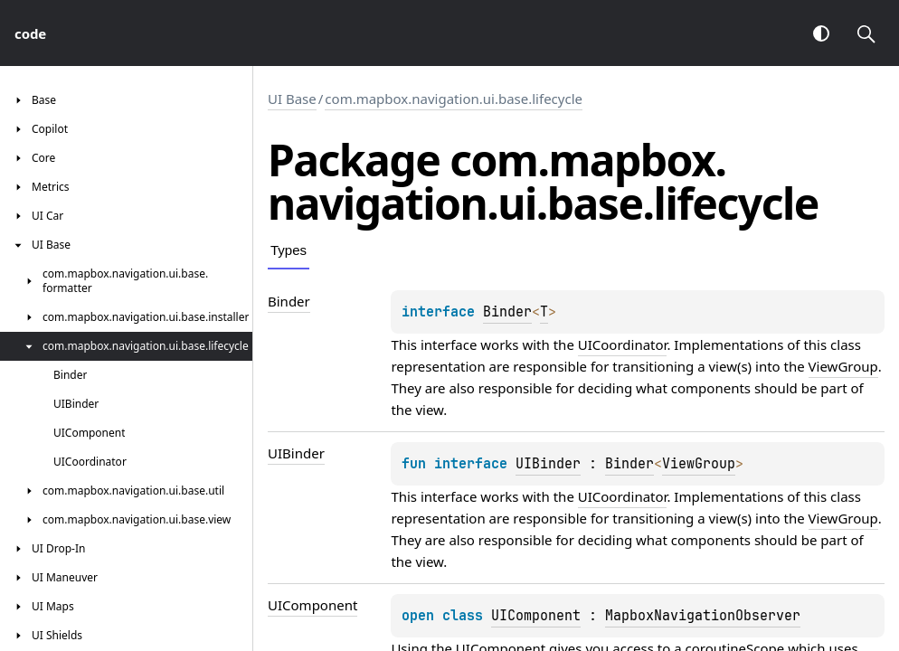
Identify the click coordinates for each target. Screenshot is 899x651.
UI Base (292, 99)
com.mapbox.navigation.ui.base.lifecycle (453, 99)
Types (288, 250)
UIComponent (536, 616)
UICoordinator (622, 344)
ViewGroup (843, 366)
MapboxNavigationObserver (702, 616)
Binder (507, 312)
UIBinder (548, 464)
